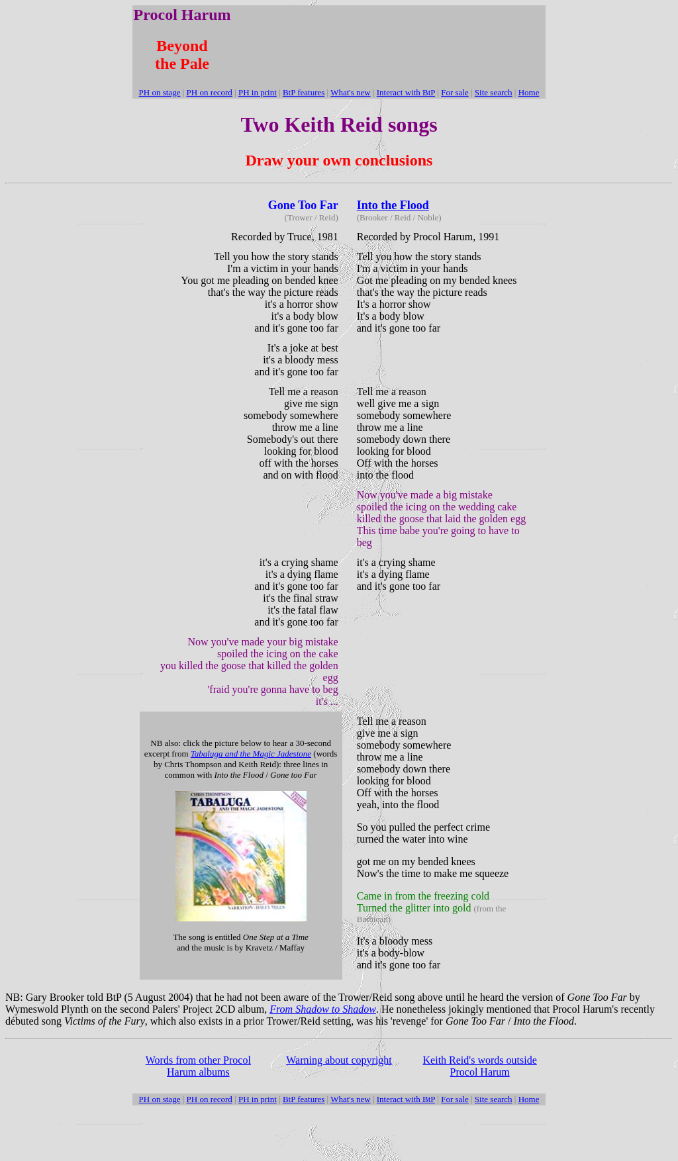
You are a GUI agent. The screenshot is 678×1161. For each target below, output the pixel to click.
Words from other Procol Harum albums (198, 1066)
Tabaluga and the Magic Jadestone (251, 754)
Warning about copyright (339, 1060)
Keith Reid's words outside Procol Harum (480, 1066)
